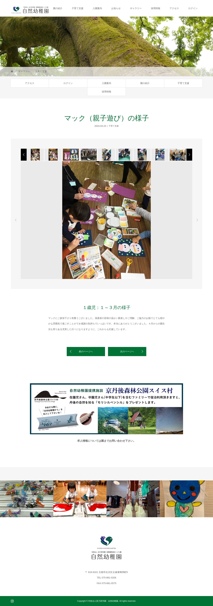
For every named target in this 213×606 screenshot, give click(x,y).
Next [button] (197, 220)
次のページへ (127, 351)
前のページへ (86, 351)
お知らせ (116, 8)
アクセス (174, 8)
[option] (35, 155)
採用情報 (155, 8)
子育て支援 (77, 8)
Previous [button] (15, 220)
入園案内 (97, 8)
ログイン (193, 8)
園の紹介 (57, 8)
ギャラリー (136, 8)
